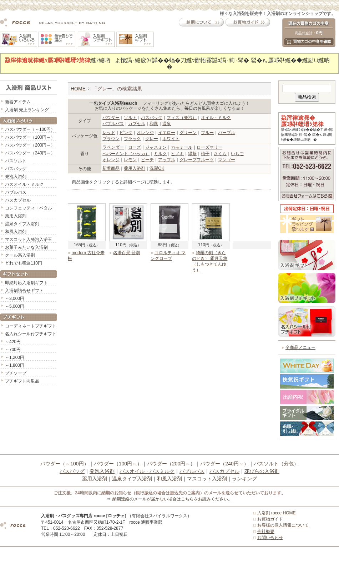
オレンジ (145, 132)
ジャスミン (156, 147)
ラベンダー (113, 147)
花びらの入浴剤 (261, 471)
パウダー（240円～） (224, 463)
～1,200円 (14, 357)
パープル (226, 132)
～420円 (13, 341)
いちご (237, 153)
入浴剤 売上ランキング (27, 109)
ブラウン (111, 138)
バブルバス (15, 192)
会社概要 (265, 531)
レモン (130, 159)
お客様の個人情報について (283, 525)
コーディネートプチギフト (30, 326)
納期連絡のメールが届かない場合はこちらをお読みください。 (172, 499)
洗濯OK (157, 168)
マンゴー (226, 159)
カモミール (181, 147)
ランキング (244, 478)
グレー (151, 138)
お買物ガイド (270, 519)
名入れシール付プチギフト (30, 333)
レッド (108, 132)
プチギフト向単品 (22, 381)
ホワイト (170, 138)
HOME (78, 89)
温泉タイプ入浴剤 (22, 223)
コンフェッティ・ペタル (28, 208)
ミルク (160, 153)
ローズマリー (209, 147)
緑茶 (192, 153)
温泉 (166, 123)
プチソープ (15, 373)
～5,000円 (14, 306)
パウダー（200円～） (171, 463)
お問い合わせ (270, 537)
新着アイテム (18, 101)
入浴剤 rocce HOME (276, 512)
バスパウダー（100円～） (30, 137)
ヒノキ (177, 153)
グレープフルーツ (196, 159)
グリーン (188, 132)
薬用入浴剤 (15, 215)
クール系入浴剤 (20, 255)
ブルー (207, 132)
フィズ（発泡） (182, 117)
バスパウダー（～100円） (30, 129)
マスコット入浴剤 (207, 478)
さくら (220, 153)
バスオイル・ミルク (24, 184)
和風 (154, 123)
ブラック (132, 138)
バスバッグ (15, 168)
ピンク (126, 132)
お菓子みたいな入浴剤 (26, 247)
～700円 (13, 349)
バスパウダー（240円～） (30, 152)
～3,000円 (14, 298)
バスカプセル (18, 200)
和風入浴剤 (15, 231)
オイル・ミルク (216, 117)
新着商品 (111, 168)
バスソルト (15, 160)
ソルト (130, 117)
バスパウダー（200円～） (30, 145)
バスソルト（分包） (276, 463)
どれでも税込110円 (23, 263)
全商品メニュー (300, 347)
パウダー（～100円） (64, 463)
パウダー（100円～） (118, 463)
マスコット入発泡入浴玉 (28, 239)
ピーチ (147, 159)
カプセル (136, 123)
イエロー (166, 132)
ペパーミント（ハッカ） (126, 153)
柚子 (205, 153)
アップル (166, 159)
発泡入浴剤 (15, 176)
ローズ (134, 147)
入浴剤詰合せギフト (24, 290)
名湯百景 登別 (126, 252)
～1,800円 (14, 365)
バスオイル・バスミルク (147, 471)
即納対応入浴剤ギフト (26, 282)
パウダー (111, 117)
